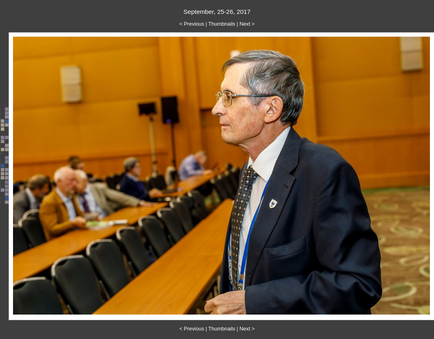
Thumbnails (221, 24)
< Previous (192, 24)
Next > (246, 24)
